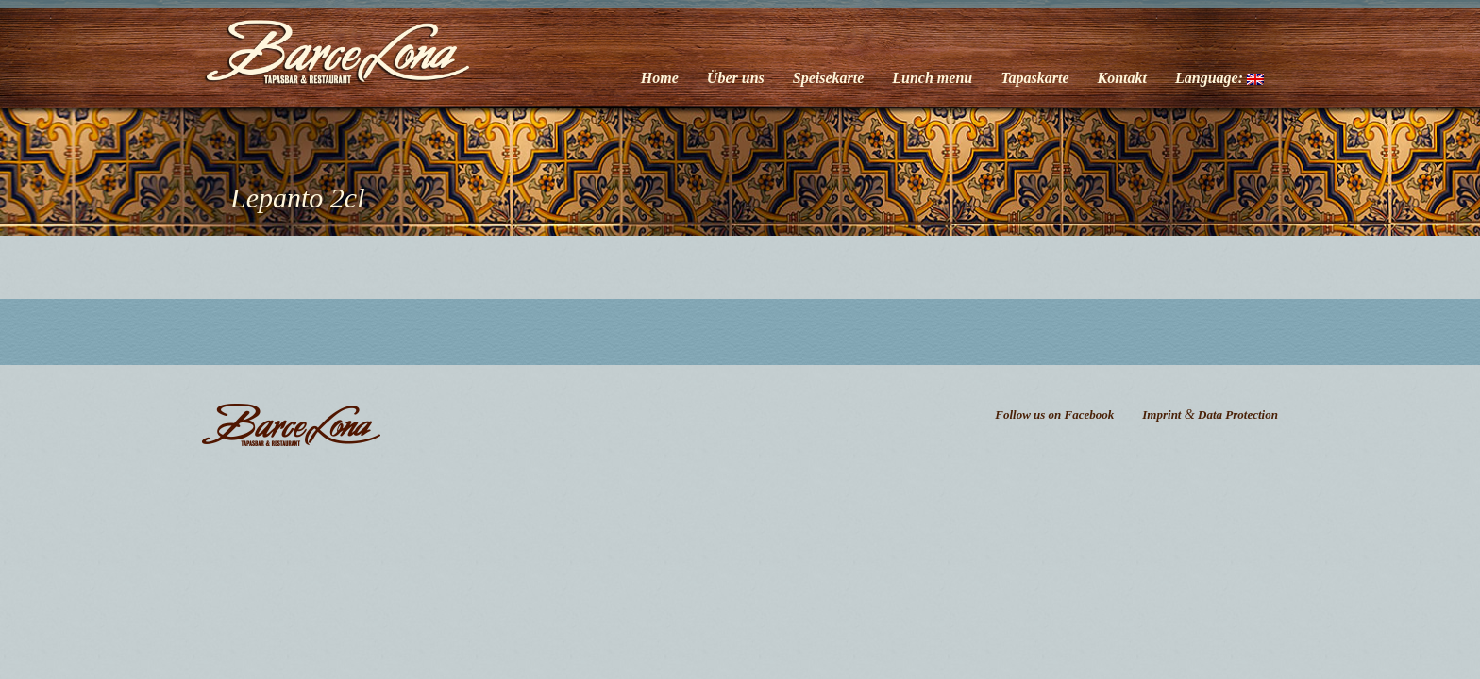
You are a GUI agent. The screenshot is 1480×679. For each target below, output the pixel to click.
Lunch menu (932, 78)
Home (660, 78)
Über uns (736, 78)
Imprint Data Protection (1210, 414)
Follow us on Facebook (1054, 414)
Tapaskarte (1034, 78)
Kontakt (1122, 78)
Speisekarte (829, 78)
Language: (1219, 78)
